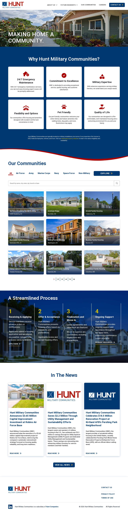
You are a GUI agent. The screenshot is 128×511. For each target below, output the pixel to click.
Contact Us (117, 5)
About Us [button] (51, 5)
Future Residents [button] (68, 5)
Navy (56, 173)
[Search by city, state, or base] (61, 183)
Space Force (69, 173)
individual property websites (70, 138)
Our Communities (88, 5)
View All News (64, 465)
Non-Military (84, 173)
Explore (107, 173)
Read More (16, 453)
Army (31, 173)
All (11, 173)
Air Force (20, 173)
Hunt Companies (52, 507)
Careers (102, 5)
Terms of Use (107, 498)
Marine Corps (44, 173)
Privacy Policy (108, 494)
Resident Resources (105, 342)
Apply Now (15, 344)
